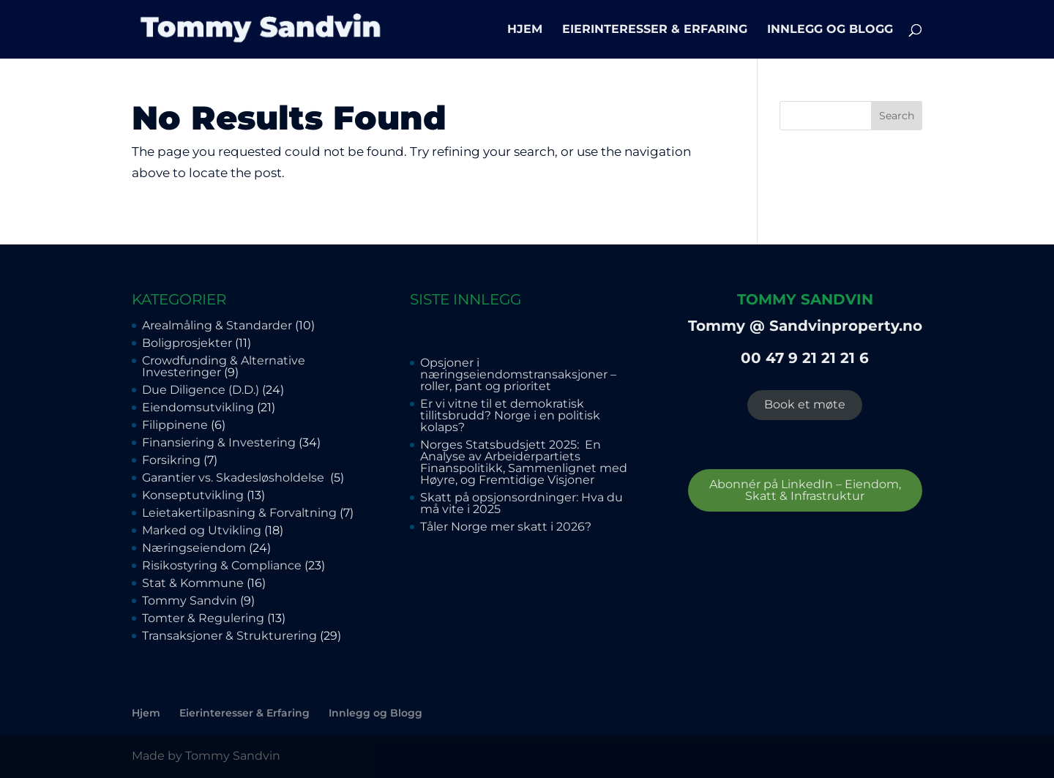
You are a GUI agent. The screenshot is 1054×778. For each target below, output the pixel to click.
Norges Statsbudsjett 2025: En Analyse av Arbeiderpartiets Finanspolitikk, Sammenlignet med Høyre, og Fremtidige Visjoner (523, 462)
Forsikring (171, 460)
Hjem (524, 30)
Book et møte (804, 404)
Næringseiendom (194, 548)
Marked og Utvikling (201, 530)
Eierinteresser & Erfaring (654, 30)
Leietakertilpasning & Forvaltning (239, 513)
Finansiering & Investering (219, 442)
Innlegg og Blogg (830, 30)
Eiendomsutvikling (198, 407)
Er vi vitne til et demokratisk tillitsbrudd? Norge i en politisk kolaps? (510, 415)
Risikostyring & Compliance (222, 565)
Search (896, 115)
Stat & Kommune (193, 583)
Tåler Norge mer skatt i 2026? (505, 527)
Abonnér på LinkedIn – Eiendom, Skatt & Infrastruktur (805, 490)
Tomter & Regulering (203, 618)
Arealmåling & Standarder (217, 325)
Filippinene (175, 425)
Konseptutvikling (193, 495)
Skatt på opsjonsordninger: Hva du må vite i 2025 (521, 503)
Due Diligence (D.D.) (200, 390)
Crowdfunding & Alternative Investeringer (223, 366)
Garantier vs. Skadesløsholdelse (234, 478)
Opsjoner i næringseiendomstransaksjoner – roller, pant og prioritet (518, 374)
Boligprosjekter (187, 343)
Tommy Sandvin (189, 600)
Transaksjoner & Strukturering (229, 636)
